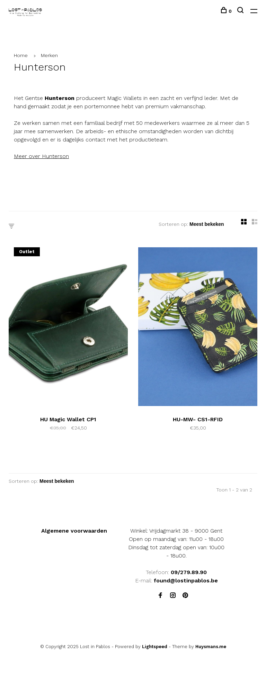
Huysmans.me (210, 646)
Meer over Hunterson (41, 156)
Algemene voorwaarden (74, 530)
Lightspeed (154, 646)
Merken (49, 55)
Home (21, 55)
